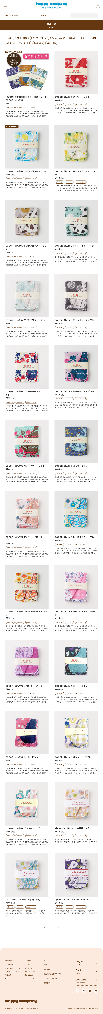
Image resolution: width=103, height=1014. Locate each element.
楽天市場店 (47, 983)
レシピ (46, 960)
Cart (78, 970)
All (10, 38)
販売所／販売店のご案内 (52, 974)
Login (79, 961)
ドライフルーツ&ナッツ (13, 968)
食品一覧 (9, 960)
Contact (81, 979)
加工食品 (72, 38)
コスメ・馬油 (51, 43)
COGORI (92, 38)
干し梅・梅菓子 (21, 38)
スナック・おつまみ (59, 38)
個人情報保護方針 (32, 1008)
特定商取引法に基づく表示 (14, 1008)
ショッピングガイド (51, 978)
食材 (82, 38)
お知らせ (47, 965)
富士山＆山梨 (38, 43)
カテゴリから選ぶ (12, 15)
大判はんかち (11, 43)
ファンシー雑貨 (24, 43)
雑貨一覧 (28, 960)
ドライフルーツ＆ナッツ (39, 38)
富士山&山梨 (28, 975)
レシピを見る (43, 15)
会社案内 (47, 969)
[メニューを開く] (5, 5)
